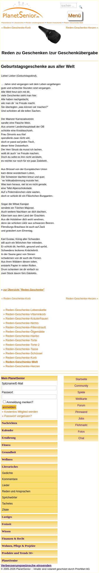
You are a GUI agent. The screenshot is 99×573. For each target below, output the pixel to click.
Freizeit (6, 524)
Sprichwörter (9, 497)
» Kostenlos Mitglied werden (20, 411)
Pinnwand (81, 412)
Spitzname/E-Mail (12, 383)
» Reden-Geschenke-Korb (20, 357)
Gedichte (7, 473)
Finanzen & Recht (13, 538)
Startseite (81, 379)
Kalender (7, 430)
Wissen (6, 531)
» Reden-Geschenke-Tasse (20, 349)
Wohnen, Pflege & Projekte (18, 545)
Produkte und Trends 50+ (17, 553)
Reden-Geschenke (54, 23)
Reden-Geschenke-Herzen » (82, 27)
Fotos (81, 431)
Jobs (81, 418)
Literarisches (19, 23)
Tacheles (7, 503)
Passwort (7, 392)
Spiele (81, 392)
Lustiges (7, 517)
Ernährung (9, 437)
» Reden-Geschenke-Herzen (21, 366)
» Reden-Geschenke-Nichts (21, 323)
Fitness (6, 445)
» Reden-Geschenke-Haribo (21, 336)
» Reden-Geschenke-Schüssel (22, 353)
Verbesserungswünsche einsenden (26, 565)
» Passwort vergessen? (17, 416)
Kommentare (10, 479)
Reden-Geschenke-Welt (73, 23)
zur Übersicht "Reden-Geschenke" (23, 289)
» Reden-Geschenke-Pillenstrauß (24, 327)
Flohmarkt (81, 425)
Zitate (5, 509)
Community (81, 385)
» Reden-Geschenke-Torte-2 (21, 344)
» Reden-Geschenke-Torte (20, 340)
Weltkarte (81, 398)
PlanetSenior (6, 23)
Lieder (5, 485)
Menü (74, 15)
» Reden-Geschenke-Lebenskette (24, 310)
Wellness (7, 459)
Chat (81, 438)
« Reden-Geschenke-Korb (16, 27)
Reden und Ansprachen (35, 23)
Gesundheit (9, 452)
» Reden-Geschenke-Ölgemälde (24, 331)
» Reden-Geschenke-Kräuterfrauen (25, 318)
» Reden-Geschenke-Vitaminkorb (24, 314)
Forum (81, 405)
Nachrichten (9, 423)
